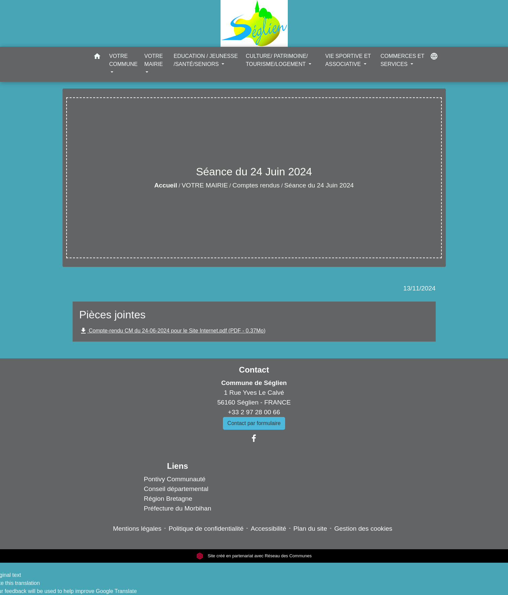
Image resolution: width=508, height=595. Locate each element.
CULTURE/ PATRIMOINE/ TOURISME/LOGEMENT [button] (277, 60)
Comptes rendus (256, 185)
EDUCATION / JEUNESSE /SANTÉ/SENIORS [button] (205, 60)
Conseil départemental (176, 488)
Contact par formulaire (253, 423)
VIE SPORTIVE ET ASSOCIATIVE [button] (348, 60)
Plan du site (310, 528)
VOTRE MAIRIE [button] (153, 60)
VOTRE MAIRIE (205, 185)
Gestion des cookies (363, 528)
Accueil (165, 185)
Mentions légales (137, 528)
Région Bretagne (168, 498)
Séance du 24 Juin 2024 (319, 185)
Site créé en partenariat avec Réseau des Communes (254, 555)
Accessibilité (268, 528)
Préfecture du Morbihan (177, 508)
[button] (97, 57)
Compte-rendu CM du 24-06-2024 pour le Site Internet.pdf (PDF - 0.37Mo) (172, 331)
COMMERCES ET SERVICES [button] (402, 60)
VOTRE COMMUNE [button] (123, 60)
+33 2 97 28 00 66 (254, 412)
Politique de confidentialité (205, 528)
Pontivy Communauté (174, 479)
